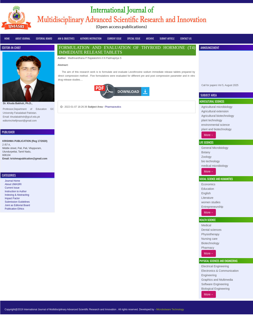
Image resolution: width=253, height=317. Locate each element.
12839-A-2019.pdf (145, 91)
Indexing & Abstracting (17, 194)
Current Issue (114, 38)
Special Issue (133, 38)
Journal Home (12, 180)
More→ (208, 135)
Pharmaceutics (113, 106)
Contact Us (185, 38)
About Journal (22, 38)
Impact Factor (12, 198)
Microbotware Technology (170, 309)
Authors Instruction (91, 38)
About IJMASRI (13, 184)
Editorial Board (44, 38)
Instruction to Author (16, 191)
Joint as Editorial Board (17, 205)
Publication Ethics (14, 208)
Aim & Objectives (66, 38)
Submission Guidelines (17, 201)
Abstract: (63, 65)
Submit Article (167, 38)
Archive (150, 38)
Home (7, 38)
